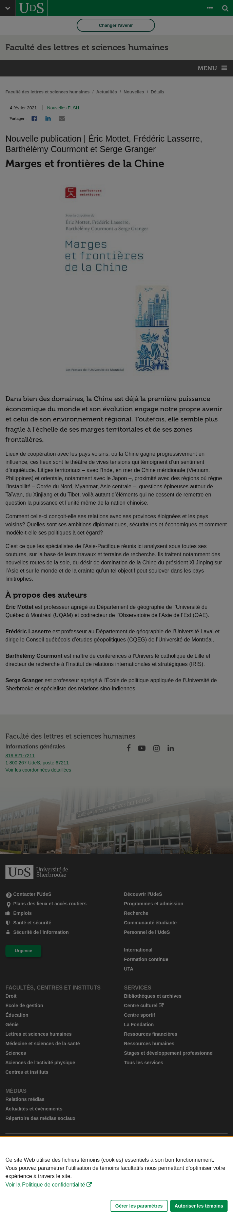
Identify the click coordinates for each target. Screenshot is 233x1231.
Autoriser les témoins (199, 1206)
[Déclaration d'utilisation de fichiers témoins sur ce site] (116, 1184)
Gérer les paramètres (139, 1206)
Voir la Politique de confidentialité (45, 1185)
